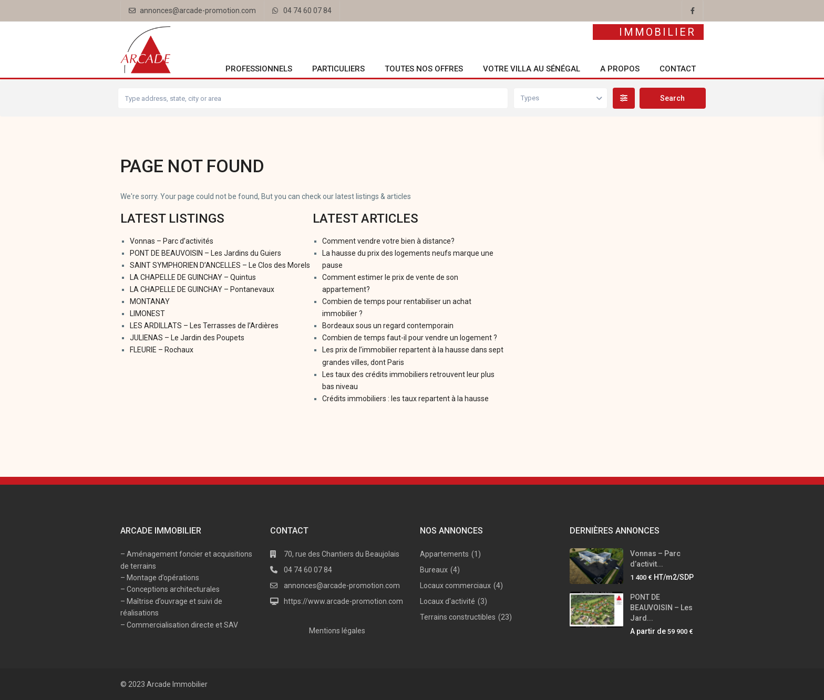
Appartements (444, 554)
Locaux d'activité (447, 601)
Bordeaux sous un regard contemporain (388, 325)
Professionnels (258, 69)
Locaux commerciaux (455, 585)
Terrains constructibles (458, 617)
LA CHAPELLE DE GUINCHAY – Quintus (193, 277)
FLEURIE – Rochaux (161, 350)
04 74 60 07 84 (307, 10)
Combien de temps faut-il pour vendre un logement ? (409, 337)
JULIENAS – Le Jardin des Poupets (187, 337)
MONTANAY (150, 301)
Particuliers (338, 69)
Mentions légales (337, 630)
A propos (620, 69)
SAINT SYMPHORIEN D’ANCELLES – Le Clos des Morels (220, 265)
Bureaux (434, 570)
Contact (678, 69)
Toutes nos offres (424, 69)
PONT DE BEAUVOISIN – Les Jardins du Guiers (205, 253)
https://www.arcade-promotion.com (343, 601)
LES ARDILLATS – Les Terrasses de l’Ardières (204, 325)
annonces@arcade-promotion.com (198, 10)
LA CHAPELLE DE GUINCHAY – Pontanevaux (202, 289)
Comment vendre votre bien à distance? (388, 241)
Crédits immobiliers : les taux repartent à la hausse (405, 398)
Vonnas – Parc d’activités (171, 241)
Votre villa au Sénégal (531, 69)
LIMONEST (147, 313)
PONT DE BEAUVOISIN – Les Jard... (661, 607)
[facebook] (692, 10)
